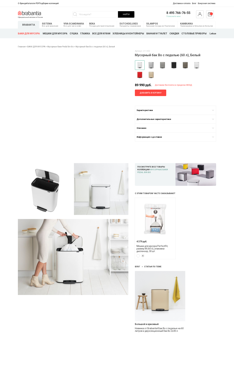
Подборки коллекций (49, 3)
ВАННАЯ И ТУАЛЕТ (156, 33)
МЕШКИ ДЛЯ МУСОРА (55, 33)
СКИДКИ (174, 33)
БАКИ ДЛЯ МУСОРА (29, 33)
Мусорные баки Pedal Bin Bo (60, 47)
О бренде (22, 3)
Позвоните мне (173, 16)
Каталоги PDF (33, 3)
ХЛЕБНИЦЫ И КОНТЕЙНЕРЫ (128, 33)
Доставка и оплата (181, 3)
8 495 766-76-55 (178, 13)
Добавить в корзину (151, 93)
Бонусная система (206, 3)
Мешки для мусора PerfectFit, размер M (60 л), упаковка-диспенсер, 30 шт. (152, 249)
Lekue (213, 33)
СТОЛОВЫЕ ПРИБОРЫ (194, 33)
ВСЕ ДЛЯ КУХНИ (101, 33)
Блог (194, 3)
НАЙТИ (126, 14)
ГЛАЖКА (85, 33)
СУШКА (74, 33)
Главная (22, 47)
